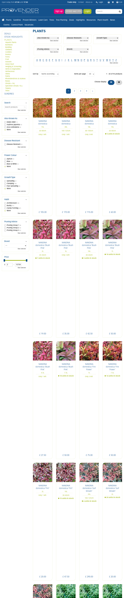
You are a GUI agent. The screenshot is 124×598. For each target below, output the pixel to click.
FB (103, 540)
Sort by (35, 74)
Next (92, 91)
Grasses (8, 62)
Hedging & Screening (13, 67)
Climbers (8, 50)
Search (7, 103)
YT (97, 546)
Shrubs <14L (10, 83)
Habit (6, 200)
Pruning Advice (10, 222)
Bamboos (9, 45)
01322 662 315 (73, 11)
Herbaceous (10, 71)
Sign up (58, 11)
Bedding (8, 47)
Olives (7, 74)
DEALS (7, 34)
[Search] (109, 11)
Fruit (7, 59)
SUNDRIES (9, 94)
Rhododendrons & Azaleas (15, 79)
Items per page (80, 74)
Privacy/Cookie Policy (76, 593)
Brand (7, 241)
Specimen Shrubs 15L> (14, 86)
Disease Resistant (12, 141)
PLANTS (8, 40)
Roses (7, 81)
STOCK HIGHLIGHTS (13, 37)
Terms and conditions (41, 562)
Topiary (8, 88)
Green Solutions (62, 593)
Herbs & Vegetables (12, 69)
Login (87, 11)
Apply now (39, 567)
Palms (7, 76)
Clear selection (54, 41)
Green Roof (9, 64)
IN (107, 540)
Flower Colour (10, 155)
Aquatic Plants (10, 42)
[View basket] (119, 2)
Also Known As (10, 119)
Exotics (8, 55)
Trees (7, 91)
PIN (113, 540)
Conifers (8, 52)
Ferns (7, 57)
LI (97, 540)
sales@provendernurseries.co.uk (14, 568)
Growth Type (9, 177)
